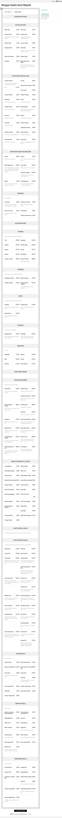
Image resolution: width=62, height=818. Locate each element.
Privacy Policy (23, 814)
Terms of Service (18, 814)
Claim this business (45, 16)
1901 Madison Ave (45, 14)
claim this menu (20, 810)
